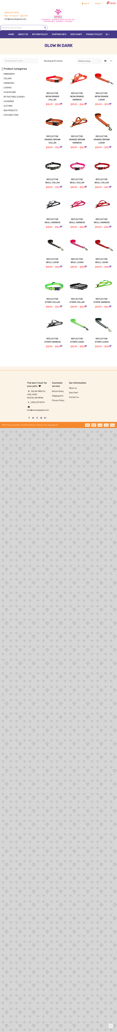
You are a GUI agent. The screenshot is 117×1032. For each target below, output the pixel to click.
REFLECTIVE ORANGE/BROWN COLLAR (52, 141)
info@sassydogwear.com (15, 19)
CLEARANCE (9, 101)
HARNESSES (9, 83)
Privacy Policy (58, 400)
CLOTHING (8, 106)
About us (73, 388)
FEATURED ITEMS (11, 115)
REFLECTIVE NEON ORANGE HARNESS (77, 96)
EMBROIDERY (9, 74)
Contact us (74, 397)
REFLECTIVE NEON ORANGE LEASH (102, 98)
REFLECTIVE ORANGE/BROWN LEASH (102, 141)
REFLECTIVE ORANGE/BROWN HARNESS (77, 141)
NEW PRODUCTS (11, 110)
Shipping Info (57, 396)
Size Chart (73, 393)
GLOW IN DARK (10, 92)
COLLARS (8, 78)
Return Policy (58, 391)
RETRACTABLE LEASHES (14, 97)
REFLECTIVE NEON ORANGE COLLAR (52, 96)
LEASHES (8, 88)
